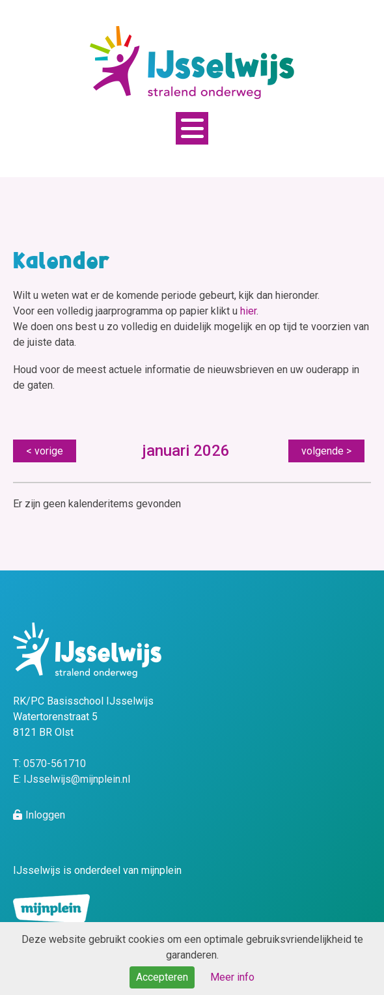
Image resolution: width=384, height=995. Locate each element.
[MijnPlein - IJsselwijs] (192, 61)
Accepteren (162, 977)
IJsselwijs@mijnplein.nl (76, 779)
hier (248, 311)
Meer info (232, 977)
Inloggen (45, 815)
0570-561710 (54, 763)
